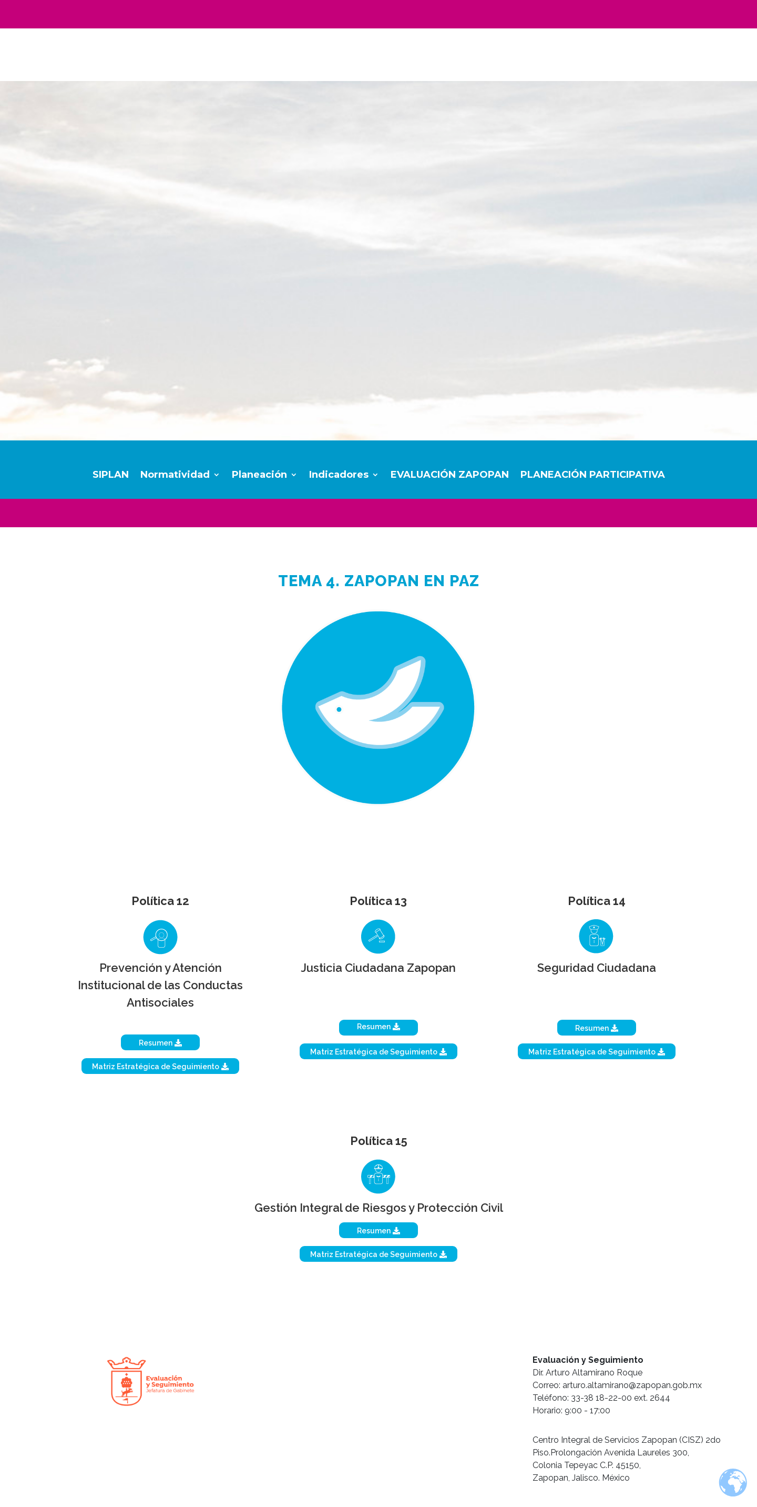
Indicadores (339, 475)
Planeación (259, 475)
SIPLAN (111, 475)
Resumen (155, 1043)
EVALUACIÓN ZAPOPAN (450, 475)
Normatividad (175, 475)
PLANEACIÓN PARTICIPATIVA (592, 475)
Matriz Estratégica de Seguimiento (155, 1066)
